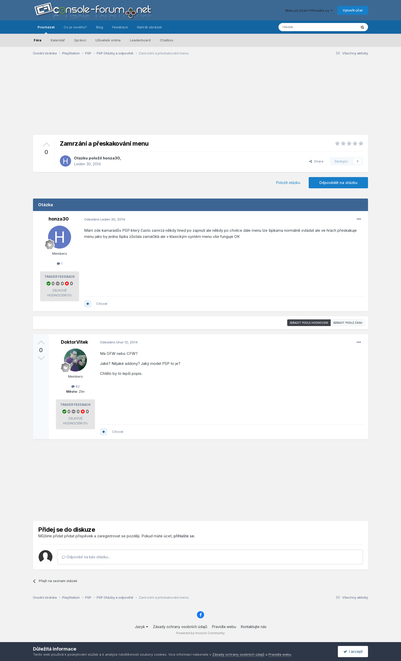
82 (75, 386)
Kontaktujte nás (253, 626)
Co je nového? (75, 27)
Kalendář (58, 40)
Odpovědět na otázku (338, 182)
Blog (99, 27)
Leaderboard (140, 40)
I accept (353, 651)
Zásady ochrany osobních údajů (180, 626)
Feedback (120, 27)
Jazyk (141, 626)
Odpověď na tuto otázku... (86, 557)
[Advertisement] (200, 99)
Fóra (37, 40)
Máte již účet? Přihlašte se (309, 10)
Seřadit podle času (347, 322)
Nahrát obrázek (149, 27)
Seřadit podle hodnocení (309, 322)
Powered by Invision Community (200, 633)
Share (316, 161)
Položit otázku (288, 182)
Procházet (46, 29)
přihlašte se (184, 536)
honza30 (111, 158)
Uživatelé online (108, 40)
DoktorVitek (74, 342)
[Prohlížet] (305, 27)
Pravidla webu (224, 626)
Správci (80, 40)
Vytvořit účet (353, 10)
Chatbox (166, 40)
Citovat (101, 303)
